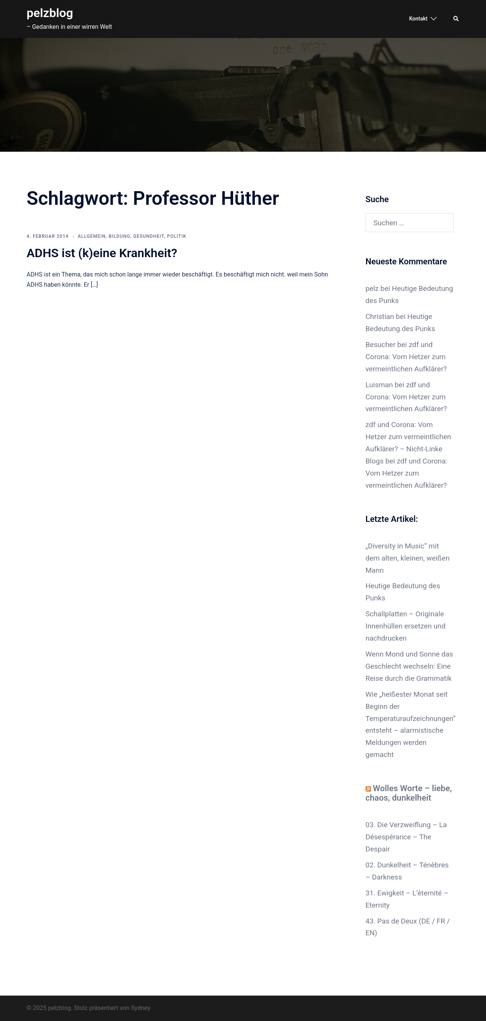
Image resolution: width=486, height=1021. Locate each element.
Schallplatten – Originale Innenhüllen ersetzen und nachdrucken (406, 625)
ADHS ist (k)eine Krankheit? (102, 253)
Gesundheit (148, 236)
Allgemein (92, 236)
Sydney (140, 1008)
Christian (380, 316)
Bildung (119, 236)
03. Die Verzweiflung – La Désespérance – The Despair (406, 836)
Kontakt (418, 19)
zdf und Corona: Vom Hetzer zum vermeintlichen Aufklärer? (406, 356)
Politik (176, 236)
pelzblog (50, 13)
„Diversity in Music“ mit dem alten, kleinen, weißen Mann (408, 558)
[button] (456, 19)
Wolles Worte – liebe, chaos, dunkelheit (409, 793)
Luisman (379, 384)
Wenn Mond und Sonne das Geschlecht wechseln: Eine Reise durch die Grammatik (409, 666)
